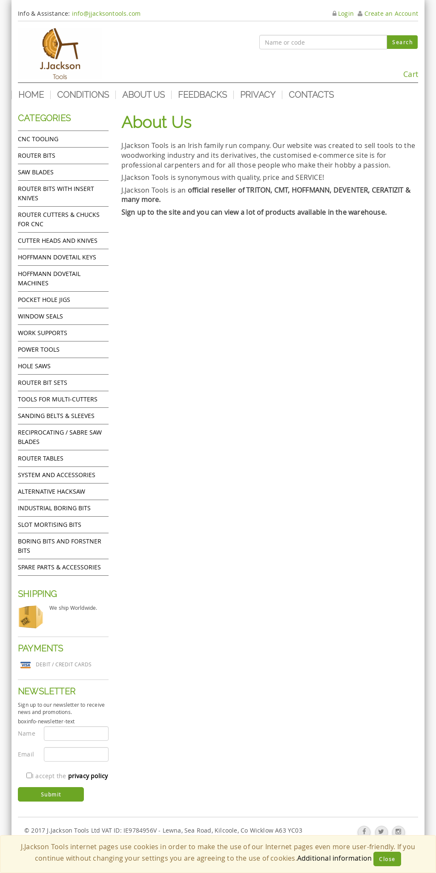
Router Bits (36, 155)
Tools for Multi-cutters (58, 399)
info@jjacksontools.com (106, 13)
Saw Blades (36, 172)
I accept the (67, 776)
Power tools (39, 349)
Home (31, 95)
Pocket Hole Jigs (44, 300)
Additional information (334, 858)
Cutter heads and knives (58, 240)
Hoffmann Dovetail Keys (57, 257)
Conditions (83, 95)
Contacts (311, 95)
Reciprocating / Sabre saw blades (60, 437)
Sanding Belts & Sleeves (56, 416)
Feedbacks (202, 95)
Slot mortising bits (49, 524)
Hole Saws (34, 366)
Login (343, 13)
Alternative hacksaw (51, 491)
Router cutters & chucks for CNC (59, 219)
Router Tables (40, 458)
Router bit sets (42, 382)
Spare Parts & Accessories (59, 567)
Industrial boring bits (54, 508)
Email (26, 754)
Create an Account (388, 13)
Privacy (257, 95)
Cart (399, 70)
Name (26, 733)
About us (143, 95)
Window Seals (40, 316)
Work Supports (42, 333)
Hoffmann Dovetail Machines (49, 278)
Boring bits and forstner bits (59, 546)
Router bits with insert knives (56, 193)
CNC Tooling (38, 139)
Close (387, 859)
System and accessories (56, 475)
